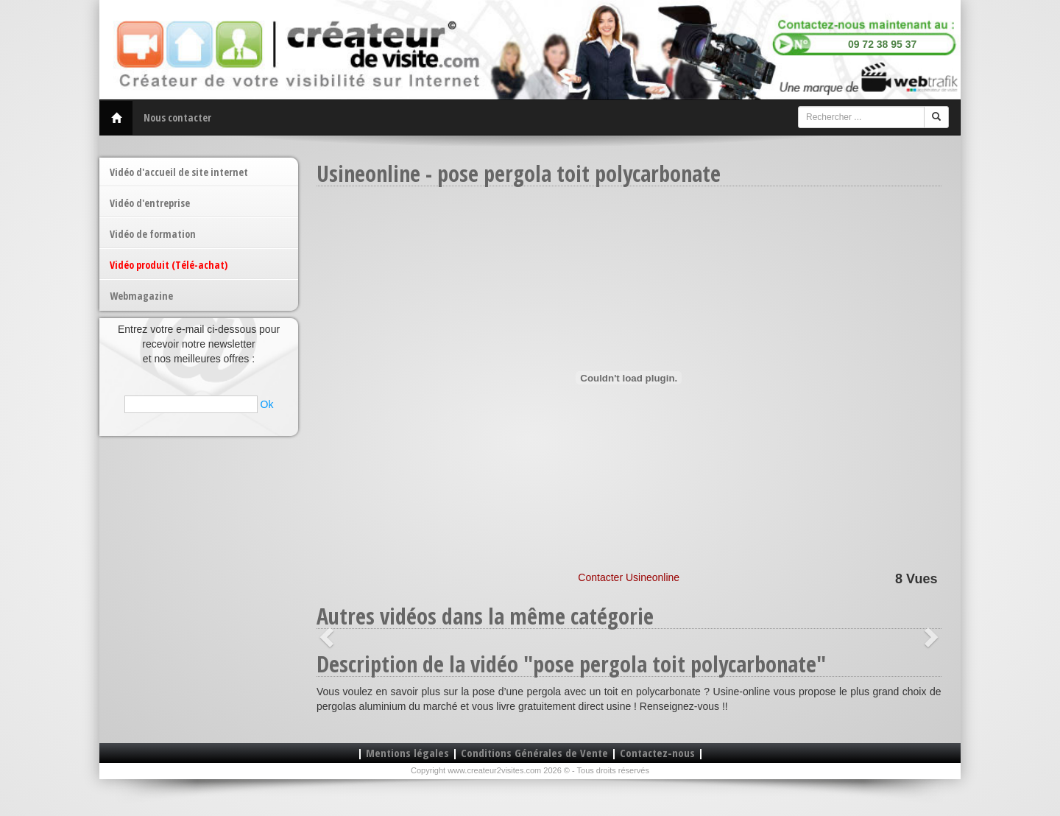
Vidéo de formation (153, 234)
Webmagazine (141, 296)
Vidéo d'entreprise (150, 203)
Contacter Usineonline (628, 577)
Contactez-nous (657, 752)
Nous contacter (177, 117)
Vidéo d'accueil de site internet (179, 172)
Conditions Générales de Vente (534, 752)
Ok (267, 404)
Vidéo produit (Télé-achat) (168, 265)
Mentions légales (407, 752)
